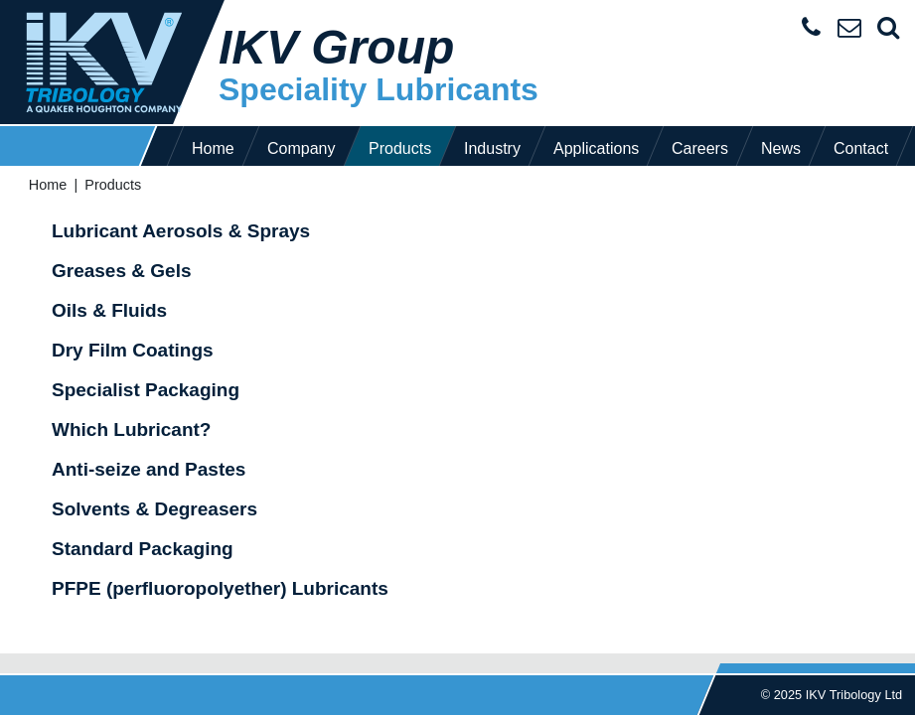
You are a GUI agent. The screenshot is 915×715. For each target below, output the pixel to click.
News (781, 148)
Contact (861, 148)
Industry (492, 148)
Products (400, 148)
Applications (596, 148)
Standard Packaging (142, 548)
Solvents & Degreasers (154, 509)
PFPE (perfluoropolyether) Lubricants (220, 588)
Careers (700, 148)
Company (301, 148)
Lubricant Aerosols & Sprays (181, 230)
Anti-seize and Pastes (148, 469)
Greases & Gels (121, 270)
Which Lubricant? (131, 429)
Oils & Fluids (109, 310)
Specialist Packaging (145, 389)
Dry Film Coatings (133, 350)
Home (213, 148)
